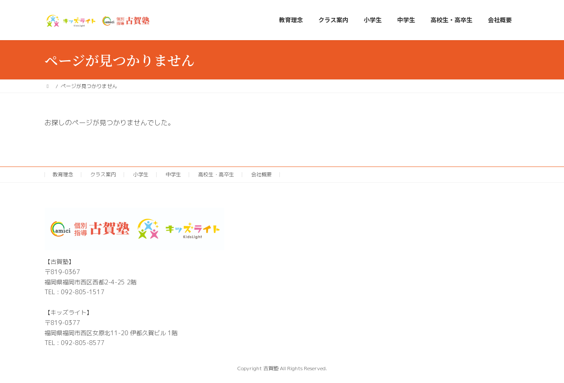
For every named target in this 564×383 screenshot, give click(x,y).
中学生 (173, 174)
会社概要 (261, 174)
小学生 (140, 174)
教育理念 (63, 174)
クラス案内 (103, 174)
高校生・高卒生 (216, 174)
